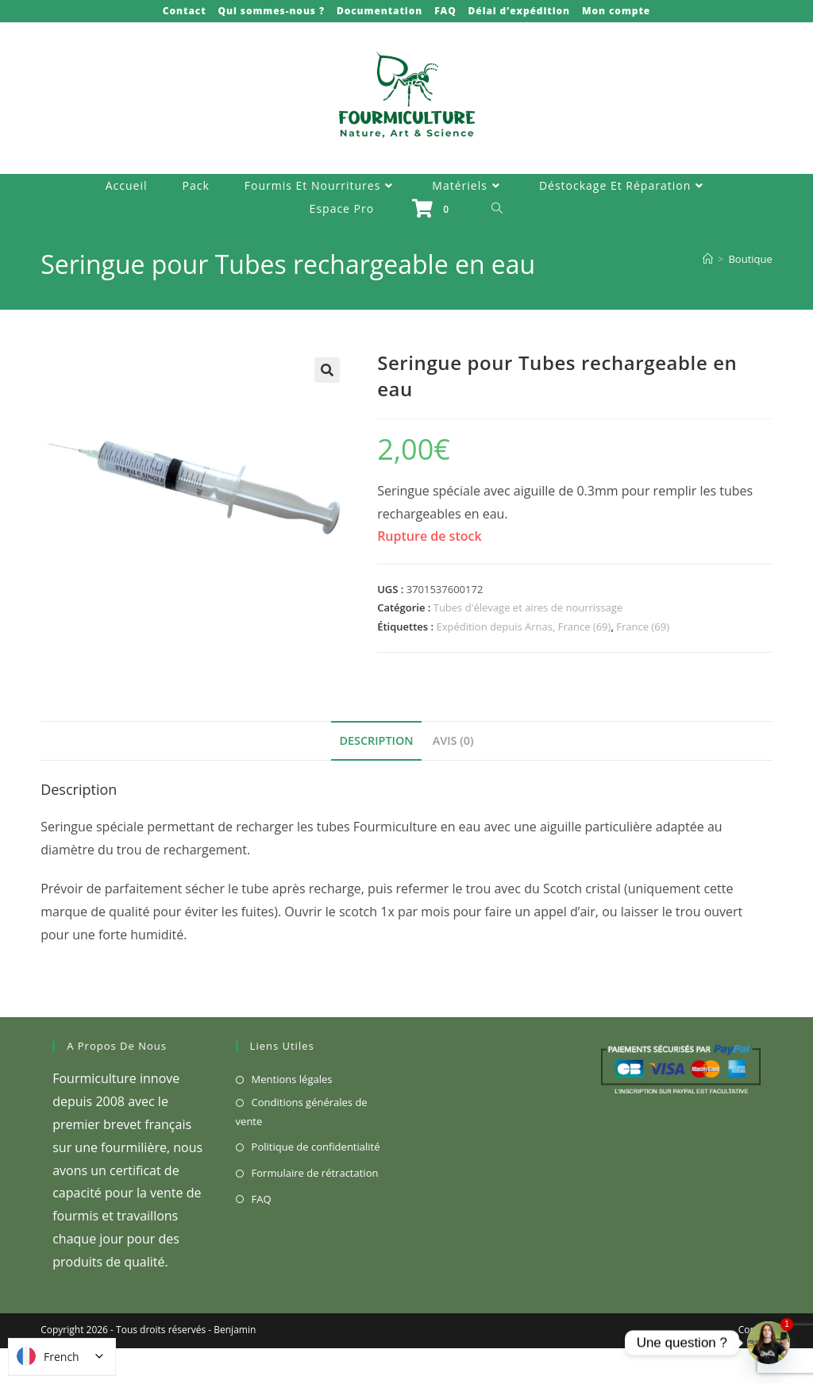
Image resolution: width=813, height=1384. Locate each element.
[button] (327, 370)
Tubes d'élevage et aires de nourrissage (527, 607)
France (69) (642, 626)
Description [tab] (376, 740)
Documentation (379, 10)
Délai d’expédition (519, 10)
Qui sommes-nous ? (271, 10)
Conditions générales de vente (302, 1111)
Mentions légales (292, 1079)
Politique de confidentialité (316, 1146)
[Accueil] (708, 259)
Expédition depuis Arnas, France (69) (523, 626)
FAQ (445, 10)
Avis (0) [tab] (453, 740)
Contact (184, 10)
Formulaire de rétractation (315, 1173)
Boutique (750, 259)
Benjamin (235, 1329)
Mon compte (616, 10)
